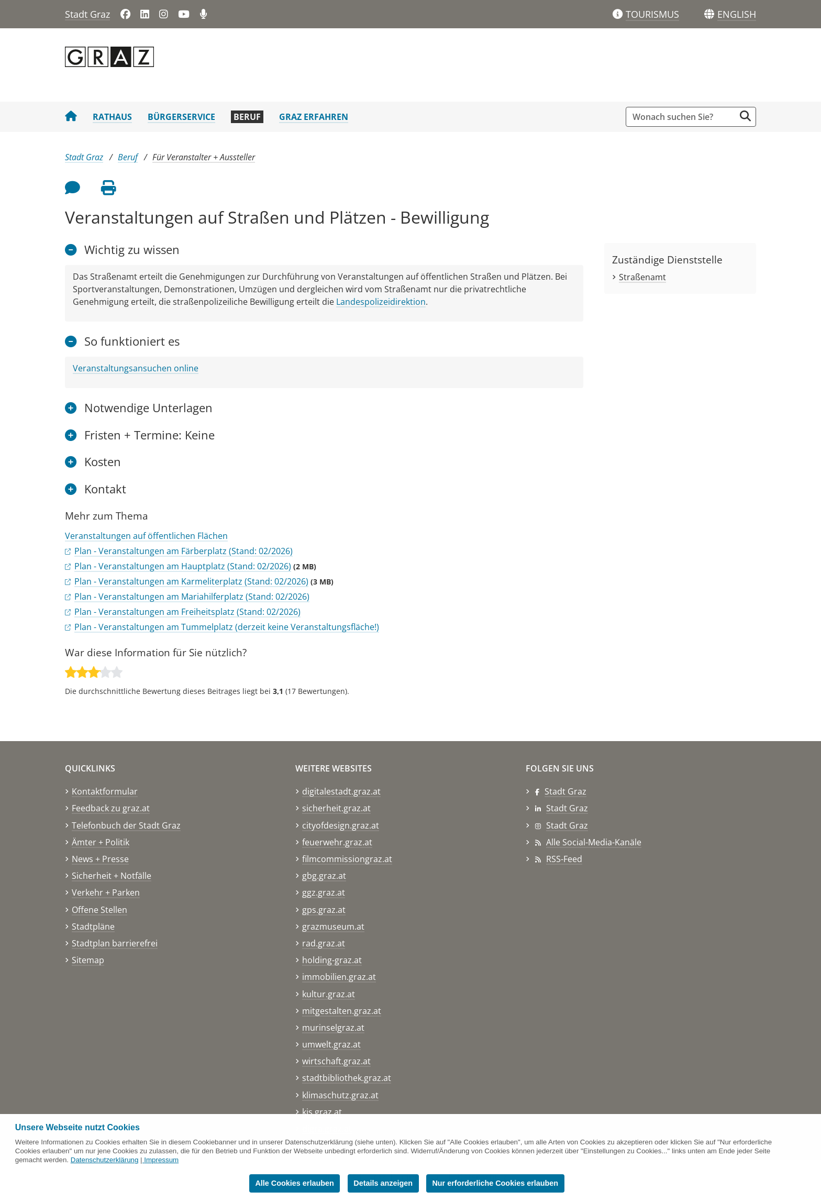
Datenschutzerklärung (105, 1160)
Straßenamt (642, 277)
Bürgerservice (181, 117)
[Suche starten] (745, 116)
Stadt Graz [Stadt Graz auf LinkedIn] (567, 808)
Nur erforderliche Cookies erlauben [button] (495, 1183)
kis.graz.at (322, 1112)
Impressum (161, 1160)
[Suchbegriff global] (683, 116)
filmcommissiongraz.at (347, 859)
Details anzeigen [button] (383, 1183)
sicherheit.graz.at (336, 808)
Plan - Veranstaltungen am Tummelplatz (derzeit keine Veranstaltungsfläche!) (226, 627)
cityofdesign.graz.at (340, 825)
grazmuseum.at (333, 926)
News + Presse (100, 859)
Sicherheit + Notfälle (111, 875)
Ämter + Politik (100, 842)
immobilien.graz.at (339, 977)
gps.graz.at (324, 910)
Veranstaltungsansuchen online (135, 368)
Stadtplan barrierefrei (115, 943)
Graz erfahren (313, 117)
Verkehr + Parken (106, 892)
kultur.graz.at (328, 994)
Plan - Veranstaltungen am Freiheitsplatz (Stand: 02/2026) (187, 611)
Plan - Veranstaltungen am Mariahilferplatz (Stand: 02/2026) (191, 596)
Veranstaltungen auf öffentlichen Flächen (146, 536)
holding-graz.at (332, 960)
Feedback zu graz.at (111, 808)
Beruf (247, 117)
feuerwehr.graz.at (337, 842)
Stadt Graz (87, 14)
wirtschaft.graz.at (336, 1061)
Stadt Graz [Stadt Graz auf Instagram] (567, 825)
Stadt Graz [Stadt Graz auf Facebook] (565, 791)
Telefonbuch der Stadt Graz (126, 825)
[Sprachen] (709, 14)
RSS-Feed (564, 859)
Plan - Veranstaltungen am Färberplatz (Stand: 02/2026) (183, 551)
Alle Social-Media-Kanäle (593, 842)
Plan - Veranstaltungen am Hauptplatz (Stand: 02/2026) (182, 566)
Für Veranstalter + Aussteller (203, 157)
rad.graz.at (323, 943)
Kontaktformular (105, 791)
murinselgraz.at (333, 1027)
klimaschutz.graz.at (340, 1095)
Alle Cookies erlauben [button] (294, 1183)
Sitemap (88, 960)
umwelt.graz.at (331, 1044)
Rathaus (112, 117)
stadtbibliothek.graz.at (346, 1078)
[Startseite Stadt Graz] (71, 117)
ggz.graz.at (323, 892)
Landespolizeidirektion (381, 301)
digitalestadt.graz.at (341, 791)
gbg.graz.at (324, 875)
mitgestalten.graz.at (341, 1011)
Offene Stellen (99, 910)
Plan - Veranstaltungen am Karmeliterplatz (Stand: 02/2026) (191, 581)
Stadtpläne (93, 926)
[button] (736, 14)
